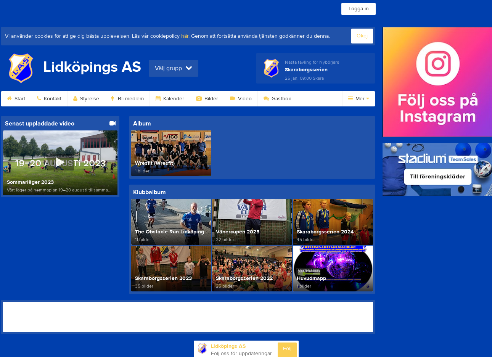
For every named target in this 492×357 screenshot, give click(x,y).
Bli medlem (127, 98)
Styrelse (86, 98)
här (184, 36)
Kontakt (49, 98)
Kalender (170, 98)
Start (16, 98)
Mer (358, 98)
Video (241, 98)
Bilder (207, 98)
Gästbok (277, 98)
